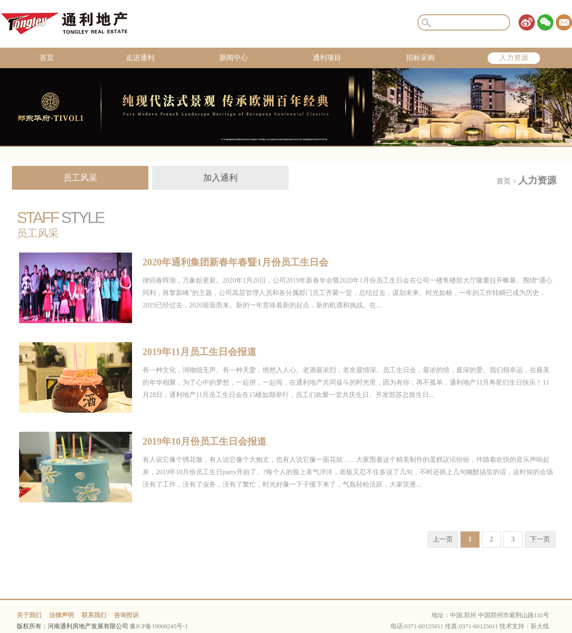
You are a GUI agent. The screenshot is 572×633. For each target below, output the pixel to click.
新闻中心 (233, 57)
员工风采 (74, 178)
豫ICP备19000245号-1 (159, 626)
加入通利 (214, 178)
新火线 (540, 626)
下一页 (540, 547)
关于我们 (29, 615)
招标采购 (420, 57)
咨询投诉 (126, 615)
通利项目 (327, 57)
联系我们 (94, 615)
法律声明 (61, 615)
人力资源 (514, 57)
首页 (47, 57)
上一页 (443, 547)
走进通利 (140, 57)
